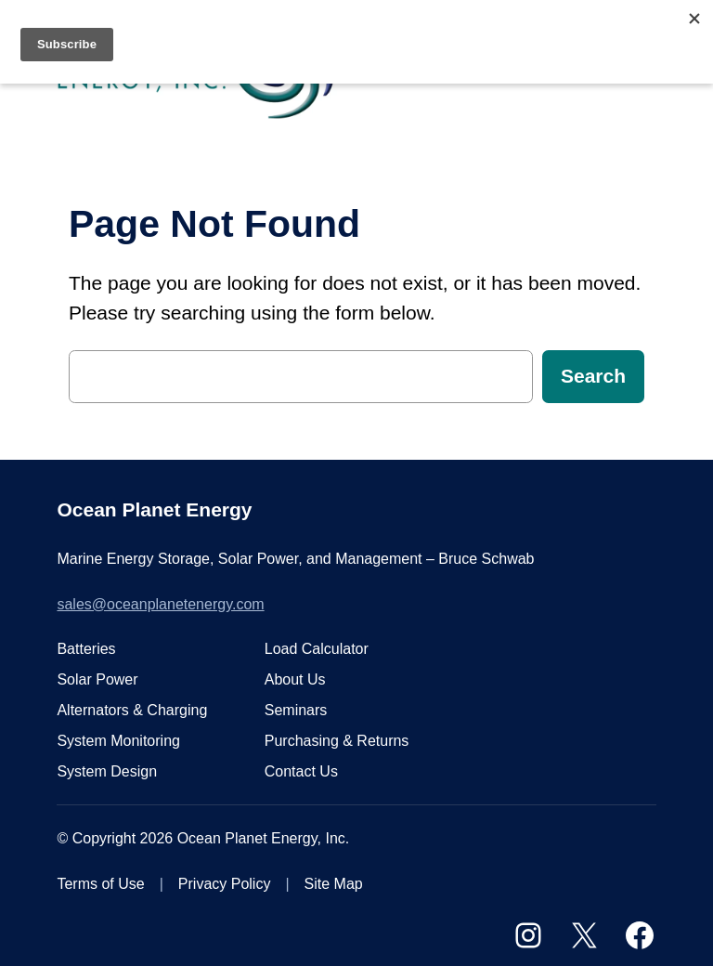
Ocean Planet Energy (154, 509)
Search (593, 375)
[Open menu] (645, 72)
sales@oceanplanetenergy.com (160, 604)
